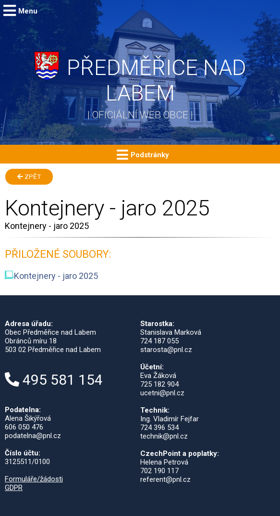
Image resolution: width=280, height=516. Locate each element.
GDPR (14, 487)
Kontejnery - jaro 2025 (51, 276)
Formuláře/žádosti (34, 479)
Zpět (29, 176)
